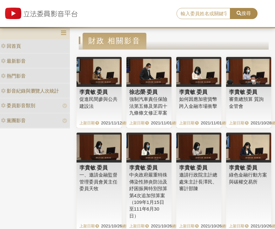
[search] (203, 13)
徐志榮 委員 (143, 92)
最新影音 (13, 61)
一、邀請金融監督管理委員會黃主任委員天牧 (98, 181)
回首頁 (11, 46)
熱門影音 (13, 76)
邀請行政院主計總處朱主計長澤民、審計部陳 (198, 181)
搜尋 (244, 13)
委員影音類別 (18, 105)
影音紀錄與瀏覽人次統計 (30, 91)
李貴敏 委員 (93, 92)
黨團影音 (13, 120)
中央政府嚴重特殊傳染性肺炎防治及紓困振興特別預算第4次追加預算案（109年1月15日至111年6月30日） (148, 195)
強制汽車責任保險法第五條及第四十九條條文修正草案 (148, 105)
